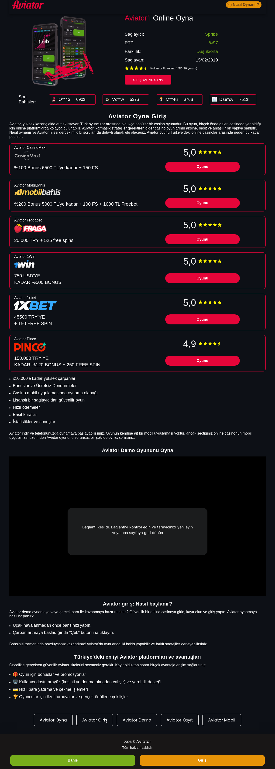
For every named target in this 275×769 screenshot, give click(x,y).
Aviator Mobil (221, 720)
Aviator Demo (137, 720)
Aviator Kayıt (180, 720)
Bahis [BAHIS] (73, 760)
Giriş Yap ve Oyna (148, 80)
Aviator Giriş (94, 720)
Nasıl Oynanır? (246, 5)
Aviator (143, 741)
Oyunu (202, 167)
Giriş (202, 760)
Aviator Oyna (53, 720)
